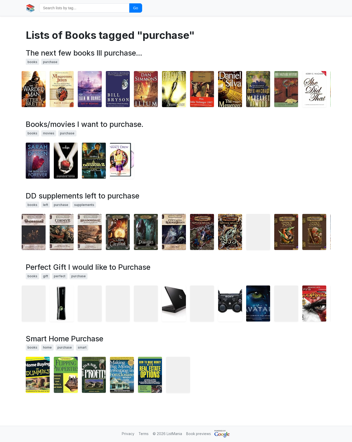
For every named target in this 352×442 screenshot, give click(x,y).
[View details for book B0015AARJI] (230, 303)
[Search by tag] (84, 7)
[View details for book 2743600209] (202, 89)
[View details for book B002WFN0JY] (202, 303)
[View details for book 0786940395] (90, 232)
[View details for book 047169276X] (150, 375)
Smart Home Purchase (64, 338)
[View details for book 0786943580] (118, 232)
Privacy (128, 434)
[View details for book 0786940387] (146, 232)
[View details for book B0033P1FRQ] (146, 303)
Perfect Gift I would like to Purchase (88, 267)
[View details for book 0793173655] (122, 375)
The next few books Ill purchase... (84, 52)
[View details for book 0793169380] (94, 375)
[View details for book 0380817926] (146, 89)
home (47, 347)
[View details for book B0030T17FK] (174, 303)
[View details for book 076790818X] (118, 89)
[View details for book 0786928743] (174, 232)
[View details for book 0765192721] (178, 375)
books (32, 62)
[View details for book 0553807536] (174, 89)
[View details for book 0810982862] (258, 303)
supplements (84, 205)
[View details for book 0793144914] (66, 375)
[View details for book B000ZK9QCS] (314, 303)
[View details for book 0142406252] (38, 161)
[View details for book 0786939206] (202, 232)
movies (48, 133)
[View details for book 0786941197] (62, 232)
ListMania (174, 434)
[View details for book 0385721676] (258, 89)
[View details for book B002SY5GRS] (34, 303)
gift (45, 276)
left (45, 205)
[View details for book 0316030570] (90, 89)
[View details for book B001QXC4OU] (286, 89)
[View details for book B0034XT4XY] (118, 303)
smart (82, 347)
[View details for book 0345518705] (34, 89)
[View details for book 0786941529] (314, 232)
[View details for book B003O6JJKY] (62, 303)
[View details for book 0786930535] (34, 232)
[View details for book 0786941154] (230, 232)
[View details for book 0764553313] (38, 375)
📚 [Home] (30, 7)
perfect (59, 276)
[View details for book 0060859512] (62, 89)
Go (135, 8)
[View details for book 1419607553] (314, 89)
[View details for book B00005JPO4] (122, 161)
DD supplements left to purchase (82, 195)
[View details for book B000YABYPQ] (94, 161)
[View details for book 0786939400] (258, 232)
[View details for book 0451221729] (230, 89)
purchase (50, 62)
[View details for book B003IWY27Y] (286, 303)
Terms (144, 434)
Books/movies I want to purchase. (84, 124)
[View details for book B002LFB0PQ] (90, 303)
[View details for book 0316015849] (66, 161)
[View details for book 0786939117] (286, 232)
